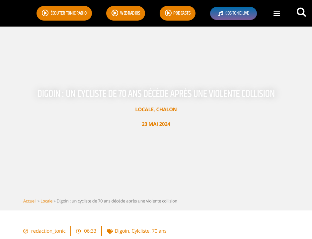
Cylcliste (140, 231)
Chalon (166, 109)
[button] (276, 13)
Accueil (30, 201)
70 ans (159, 231)
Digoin (122, 231)
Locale (144, 109)
